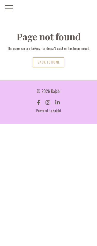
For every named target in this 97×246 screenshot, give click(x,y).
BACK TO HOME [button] (48, 62)
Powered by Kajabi (48, 110)
